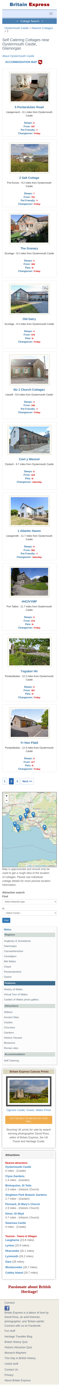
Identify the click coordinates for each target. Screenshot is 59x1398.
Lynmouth (11, 1256)
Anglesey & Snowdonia (17, 941)
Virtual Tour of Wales (16, 994)
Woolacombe (13, 1267)
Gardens (9, 1032)
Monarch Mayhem (15, 1352)
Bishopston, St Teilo (18, 1185)
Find (5, 896)
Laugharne (12, 1240)
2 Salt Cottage (29, 177)
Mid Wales (10, 961)
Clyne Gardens (15, 1176)
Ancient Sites (11, 1017)
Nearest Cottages (42, 28)
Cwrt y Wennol (29, 459)
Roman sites (11, 1048)
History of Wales (13, 989)
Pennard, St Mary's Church (22, 1204)
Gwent (7, 976)
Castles (8, 1022)
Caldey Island (14, 1272)
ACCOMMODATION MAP (21, 62)
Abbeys (8, 1012)
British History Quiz (16, 1341)
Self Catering (11, 1060)
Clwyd (7, 966)
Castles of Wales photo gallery (21, 999)
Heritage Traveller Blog (18, 1336)
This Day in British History (20, 1358)
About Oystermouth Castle (18, 56)
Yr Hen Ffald (29, 742)
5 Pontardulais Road (29, 107)
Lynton (9, 1245)
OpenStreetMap (41, 866)
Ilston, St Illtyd (14, 1213)
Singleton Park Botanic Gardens (26, 1194)
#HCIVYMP (29, 601)
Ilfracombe (12, 1250)
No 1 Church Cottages (29, 389)
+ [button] (7, 796)
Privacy (9, 1375)
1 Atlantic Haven (29, 531)
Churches (9, 1027)
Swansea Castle (15, 1222)
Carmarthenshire (13, 951)
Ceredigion (10, 956)
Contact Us (11, 1369)
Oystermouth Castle (17, 28)
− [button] (7, 800)
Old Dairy (29, 319)
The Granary (29, 248)
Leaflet (29, 866)
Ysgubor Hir (29, 671)
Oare (8, 1261)
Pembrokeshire (12, 971)
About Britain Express (18, 1380)
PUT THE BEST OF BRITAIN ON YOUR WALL (29, 1120)
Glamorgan (10, 946)
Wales (7, 929)
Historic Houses (13, 1037)
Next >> (27, 781)
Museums (9, 1042)
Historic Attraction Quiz (18, 1347)
